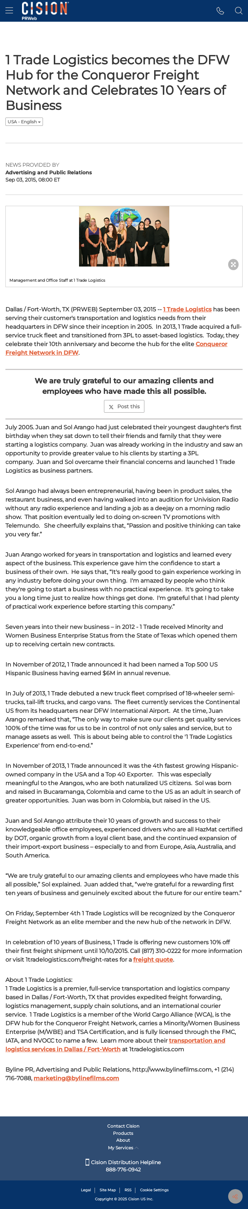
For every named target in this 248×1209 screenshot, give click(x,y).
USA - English (24, 121)
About (123, 1140)
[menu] (9, 11)
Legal (86, 1190)
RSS (128, 1190)
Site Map (108, 1190)
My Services (123, 1147)
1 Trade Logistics (187, 309)
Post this (124, 406)
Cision (133, 1199)
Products (123, 1133)
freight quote (153, 959)
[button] (220, 11)
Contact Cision (123, 1126)
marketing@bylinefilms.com (76, 1078)
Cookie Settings (154, 1190)
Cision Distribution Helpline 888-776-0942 (123, 1166)
